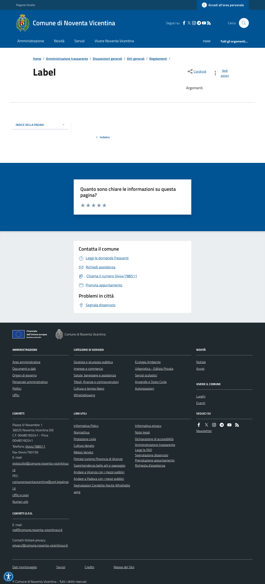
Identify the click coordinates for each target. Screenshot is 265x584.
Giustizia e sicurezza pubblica (93, 361)
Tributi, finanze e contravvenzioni (96, 381)
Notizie (201, 361)
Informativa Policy (86, 425)
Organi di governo (24, 375)
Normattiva (81, 432)
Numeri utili (20, 501)
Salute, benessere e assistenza (95, 375)
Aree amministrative (26, 361)
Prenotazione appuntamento (155, 460)
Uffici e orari (20, 495)
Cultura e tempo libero (89, 388)
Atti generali (136, 58)
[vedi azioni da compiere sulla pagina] (222, 73)
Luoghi (200, 396)
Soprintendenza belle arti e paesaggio (99, 465)
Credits (89, 567)
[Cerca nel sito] (242, 23)
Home (37, 58)
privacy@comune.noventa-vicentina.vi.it (40, 545)
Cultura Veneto (84, 445)
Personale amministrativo (30, 381)
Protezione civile (85, 438)
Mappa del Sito (124, 567)
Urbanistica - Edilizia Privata (154, 368)
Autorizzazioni (144, 388)
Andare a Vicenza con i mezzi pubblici (99, 472)
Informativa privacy (148, 425)
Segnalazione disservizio (151, 455)
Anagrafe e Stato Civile (151, 381)
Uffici (15, 395)
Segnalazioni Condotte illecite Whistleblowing (102, 488)
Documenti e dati (24, 368)
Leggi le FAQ (143, 449)
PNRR (207, 41)
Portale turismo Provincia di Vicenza (98, 458)
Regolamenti (158, 58)
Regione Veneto (25, 5)
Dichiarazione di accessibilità (154, 438)
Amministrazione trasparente (67, 58)
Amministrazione (30, 41)
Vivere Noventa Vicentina (114, 41)
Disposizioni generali (107, 58)
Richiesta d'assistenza (150, 465)
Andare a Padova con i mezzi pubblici (99, 478)
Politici (16, 388)
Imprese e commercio (88, 368)
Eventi (200, 402)
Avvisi (200, 368)
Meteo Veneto (83, 452)
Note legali (142, 432)
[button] (8, 576)
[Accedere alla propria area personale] (223, 5)
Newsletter (204, 430)
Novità (59, 41)
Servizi (79, 41)
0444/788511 (35, 446)
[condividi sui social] (196, 71)
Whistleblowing (84, 395)
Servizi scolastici (146, 375)
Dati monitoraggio (24, 567)
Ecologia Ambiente (148, 361)
